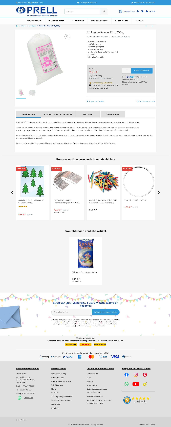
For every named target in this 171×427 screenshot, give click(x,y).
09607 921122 (28, 386)
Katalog (54, 408)
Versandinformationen (61, 400)
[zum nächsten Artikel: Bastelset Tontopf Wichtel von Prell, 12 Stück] (152, 26)
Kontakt (54, 393)
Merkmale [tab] (87, 114)
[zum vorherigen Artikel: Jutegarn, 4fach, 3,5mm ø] (146, 26)
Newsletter (56, 404)
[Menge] (126, 70)
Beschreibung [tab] (28, 114)
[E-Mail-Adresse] (71, 312)
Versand (109, 78)
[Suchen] (82, 11)
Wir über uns (57, 385)
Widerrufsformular (95, 397)
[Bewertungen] (22, 206)
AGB (89, 377)
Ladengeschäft (57, 377)
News (53, 389)
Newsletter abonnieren (105, 312)
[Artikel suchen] (104, 11)
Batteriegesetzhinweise (97, 389)
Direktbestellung (58, 373)
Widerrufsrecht (93, 393)
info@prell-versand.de (25, 393)
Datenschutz (92, 373)
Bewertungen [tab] (113, 114)
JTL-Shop (151, 425)
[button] (138, 11)
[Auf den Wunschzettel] (67, 36)
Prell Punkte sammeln (61, 381)
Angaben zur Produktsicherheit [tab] (58, 114)
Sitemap (90, 381)
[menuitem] (34, 21)
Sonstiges (125, 36)
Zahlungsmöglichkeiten (61, 397)
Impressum (92, 385)
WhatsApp (28, 398)
